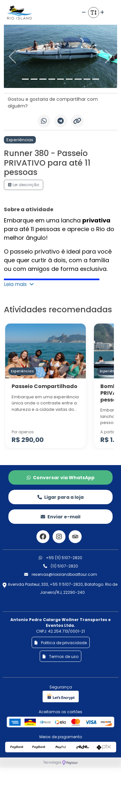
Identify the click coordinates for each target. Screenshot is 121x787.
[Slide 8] (87, 79)
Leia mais (19, 284)
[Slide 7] (78, 79)
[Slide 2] (34, 79)
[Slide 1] (25, 79)
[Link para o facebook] (42, 536)
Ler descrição (23, 184)
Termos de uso (60, 656)
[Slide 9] (95, 79)
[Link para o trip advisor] (75, 536)
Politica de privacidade (61, 642)
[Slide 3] (42, 79)
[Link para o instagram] (59, 536)
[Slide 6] (69, 79)
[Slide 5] (60, 79)
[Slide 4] (51, 79)
